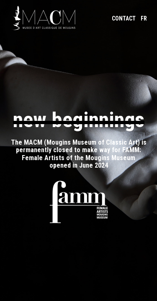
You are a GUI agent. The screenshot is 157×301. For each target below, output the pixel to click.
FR (144, 18)
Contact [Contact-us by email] (124, 18)
